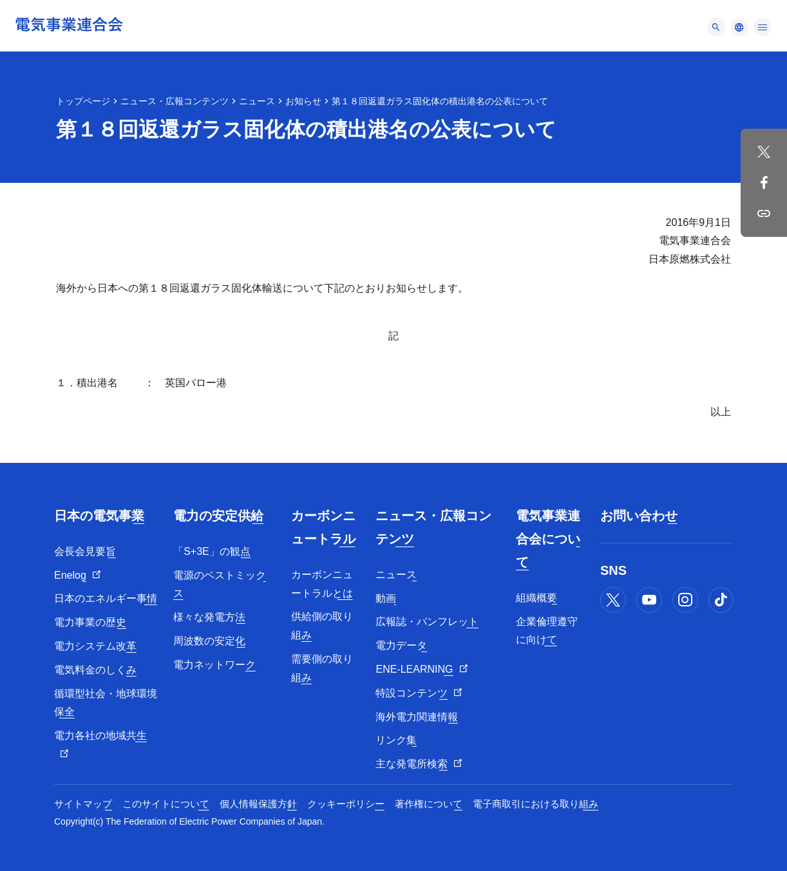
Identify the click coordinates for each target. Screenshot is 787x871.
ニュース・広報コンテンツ (174, 101)
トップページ (83, 101)
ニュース (257, 101)
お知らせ (303, 101)
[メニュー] (716, 27)
